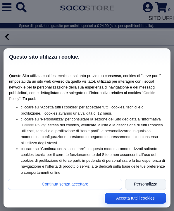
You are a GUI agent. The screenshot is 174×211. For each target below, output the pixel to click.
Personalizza (145, 184)
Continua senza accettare (65, 184)
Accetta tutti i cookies (135, 198)
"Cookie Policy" (33, 125)
